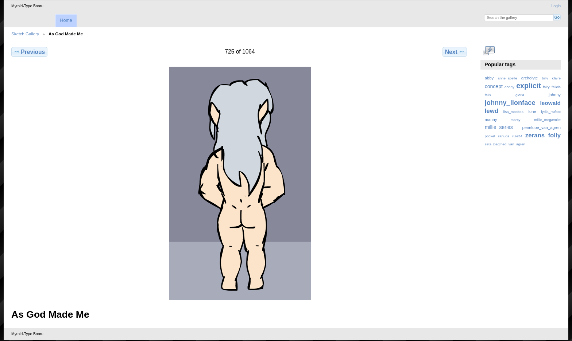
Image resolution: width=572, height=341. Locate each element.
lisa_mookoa (513, 112)
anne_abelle (507, 78)
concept (494, 86)
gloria (519, 95)
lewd (491, 110)
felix (488, 95)
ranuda (504, 136)
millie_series (499, 127)
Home (66, 20)
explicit (528, 86)
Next (454, 51)
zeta (488, 144)
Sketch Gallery (25, 33)
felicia (556, 87)
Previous (29, 51)
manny (491, 119)
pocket (490, 136)
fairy (546, 87)
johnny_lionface (510, 102)
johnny (555, 95)
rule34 (517, 136)
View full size (488, 51)
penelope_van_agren (541, 127)
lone (532, 111)
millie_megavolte (547, 120)
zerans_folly (543, 135)
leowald (550, 103)
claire (556, 78)
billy (545, 78)
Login (556, 6)
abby (489, 78)
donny (509, 87)
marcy (516, 120)
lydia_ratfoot (551, 112)
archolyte (529, 78)
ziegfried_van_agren (509, 144)
